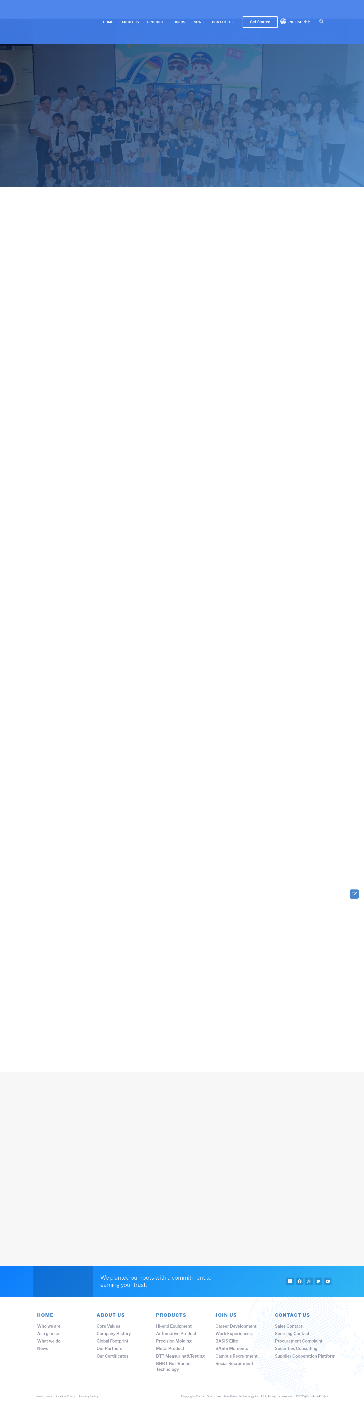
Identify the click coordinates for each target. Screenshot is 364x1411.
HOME (108, 22)
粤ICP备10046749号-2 (312, 1398)
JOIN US (178, 22)
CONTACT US (223, 22)
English (294, 22)
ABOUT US (130, 22)
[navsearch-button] (321, 22)
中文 (307, 22)
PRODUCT (155, 22)
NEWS (198, 22)
